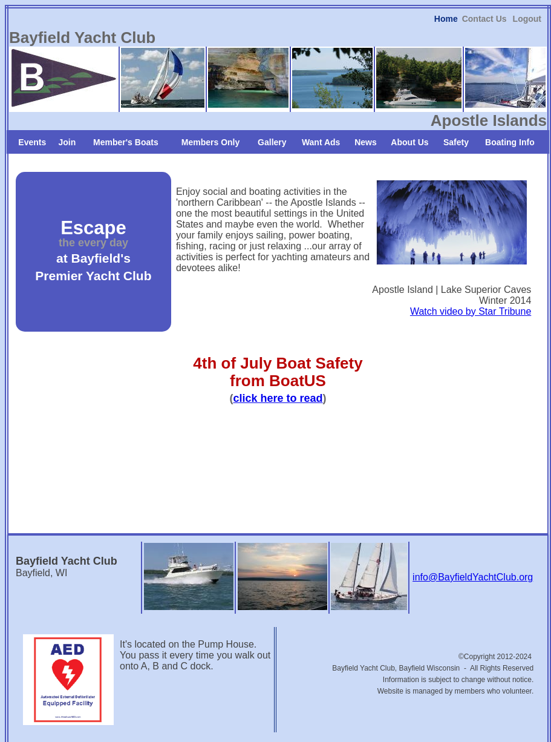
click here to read (277, 368)
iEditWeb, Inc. (325, 730)
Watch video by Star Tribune (470, 281)
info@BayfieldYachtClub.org (472, 547)
